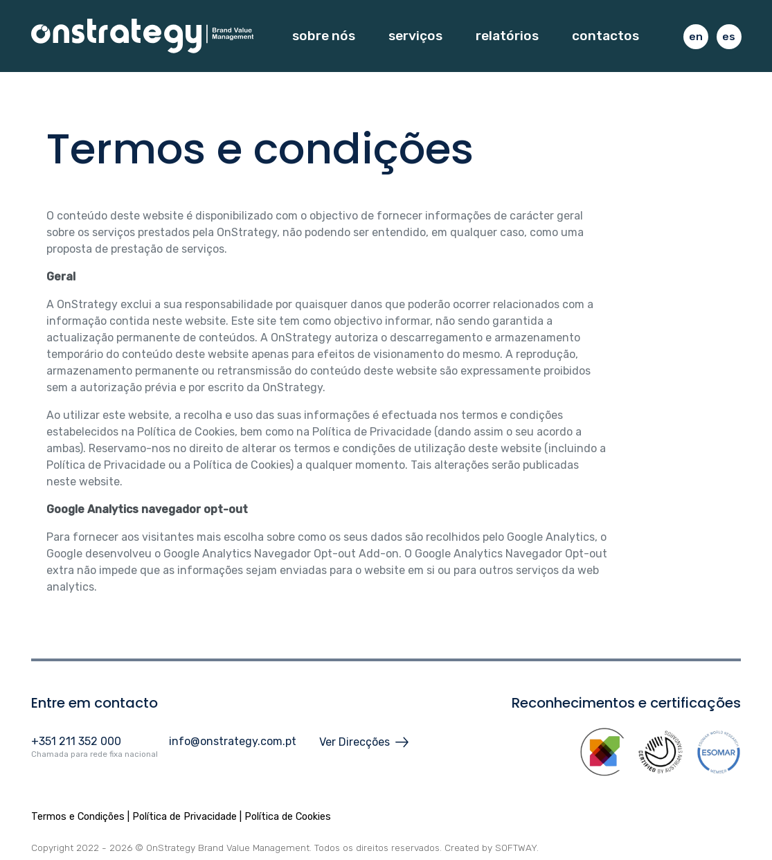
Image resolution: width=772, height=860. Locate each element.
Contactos (605, 36)
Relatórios (507, 36)
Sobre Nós (323, 36)
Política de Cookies (287, 817)
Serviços (415, 36)
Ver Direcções (364, 742)
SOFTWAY (516, 847)
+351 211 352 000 (76, 741)
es (728, 36)
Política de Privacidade (184, 817)
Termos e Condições (78, 817)
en (696, 36)
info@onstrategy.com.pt (232, 741)
